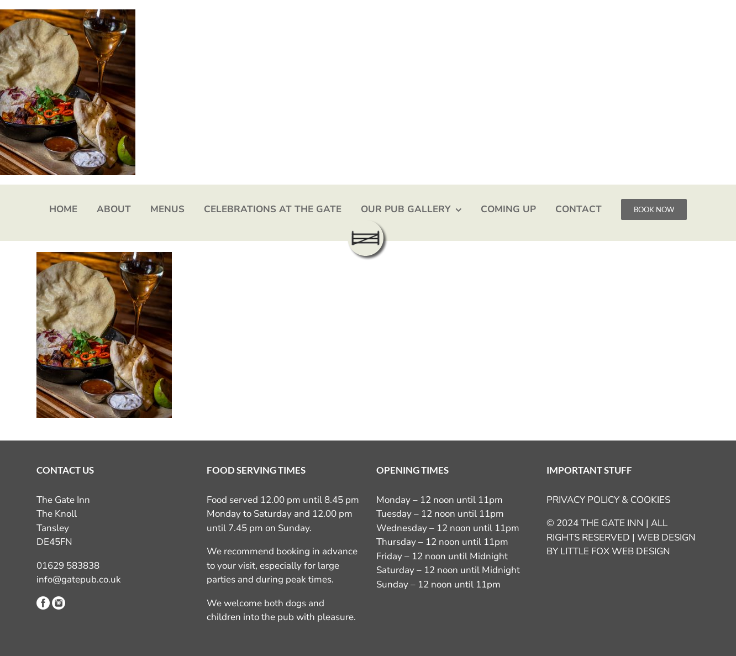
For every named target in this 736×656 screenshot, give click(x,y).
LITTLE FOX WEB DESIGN (615, 551)
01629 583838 (67, 565)
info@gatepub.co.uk (78, 579)
